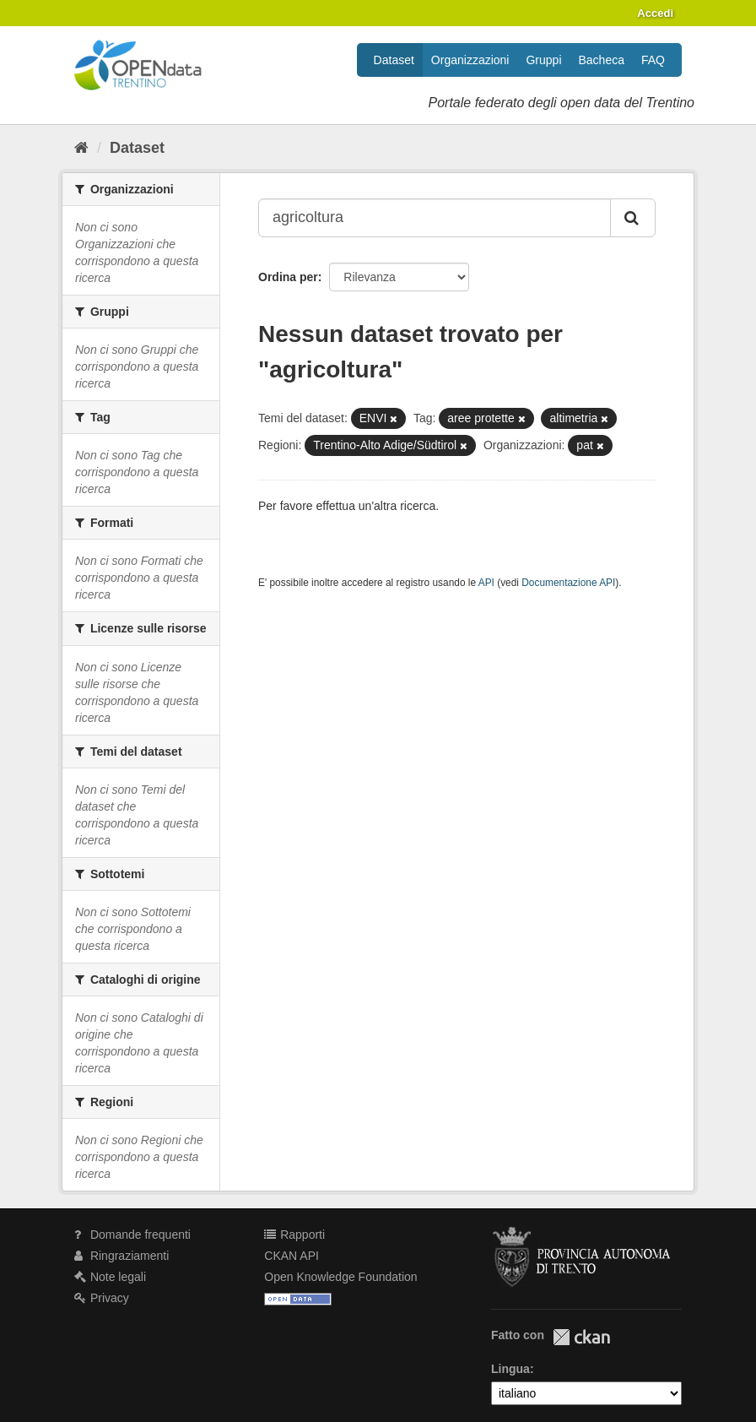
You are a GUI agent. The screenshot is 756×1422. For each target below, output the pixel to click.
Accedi (655, 13)
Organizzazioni (470, 60)
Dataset (394, 60)
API (486, 583)
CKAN (581, 1337)
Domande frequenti (132, 1234)
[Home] (81, 147)
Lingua (510, 1369)
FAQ (653, 60)
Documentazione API (568, 583)
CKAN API (291, 1255)
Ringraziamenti (121, 1255)
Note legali (110, 1277)
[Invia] (633, 217)
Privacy (101, 1298)
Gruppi (543, 60)
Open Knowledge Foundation (340, 1277)
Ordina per (288, 277)
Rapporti (294, 1234)
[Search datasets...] (434, 217)
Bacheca (601, 60)
